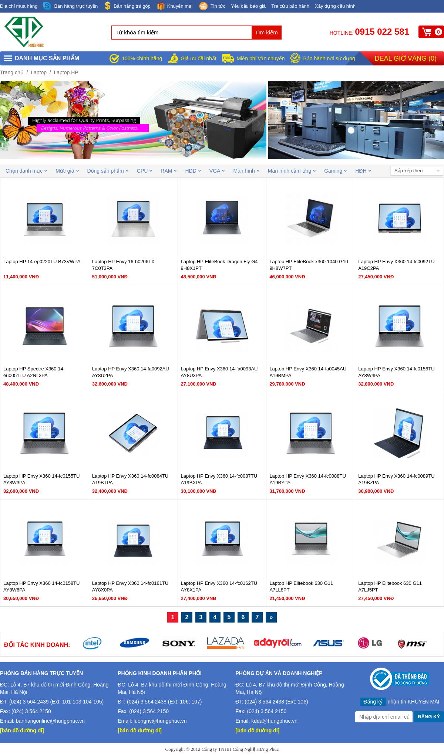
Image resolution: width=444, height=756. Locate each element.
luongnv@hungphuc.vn (160, 721)
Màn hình (246, 171)
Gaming (335, 171)
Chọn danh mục (26, 171)
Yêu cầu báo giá (248, 6)
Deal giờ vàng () (406, 58)
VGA (217, 171)
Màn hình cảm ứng (292, 171)
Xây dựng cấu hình (335, 6)
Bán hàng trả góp (127, 5)
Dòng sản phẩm (107, 171)
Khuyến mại (174, 5)
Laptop (39, 72)
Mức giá (67, 171)
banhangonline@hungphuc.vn (50, 721)
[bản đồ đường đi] (22, 730)
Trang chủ (12, 72)
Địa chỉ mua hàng (18, 6)
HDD (193, 171)
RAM (168, 171)
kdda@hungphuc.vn (274, 721)
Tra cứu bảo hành (290, 6)
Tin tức (211, 6)
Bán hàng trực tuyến (70, 6)
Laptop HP (66, 72)
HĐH (363, 171)
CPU (144, 171)
